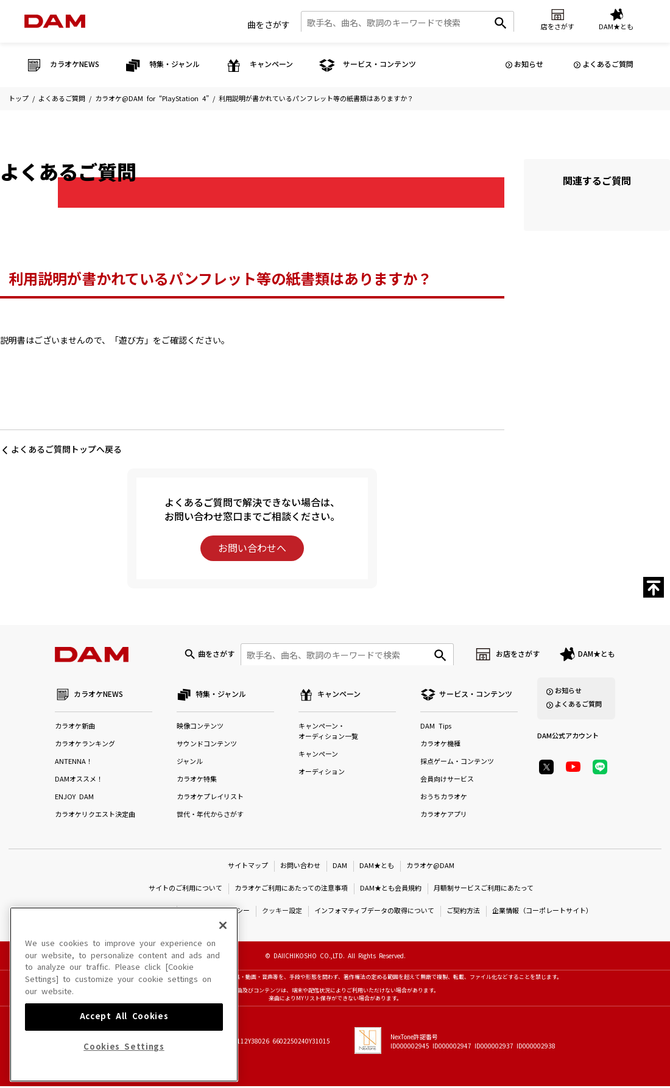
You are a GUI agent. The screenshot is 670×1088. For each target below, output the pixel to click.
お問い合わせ (300, 867)
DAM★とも (596, 655)
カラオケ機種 (440, 746)
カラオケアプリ (443, 816)
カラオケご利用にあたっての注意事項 (291, 890)
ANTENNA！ (74, 763)
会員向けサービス (447, 781)
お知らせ (528, 64)
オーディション (321, 774)
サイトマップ (248, 867)
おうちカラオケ (443, 799)
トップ (19, 99)
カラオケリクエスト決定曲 (95, 816)
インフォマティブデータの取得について (374, 913)
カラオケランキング (85, 746)
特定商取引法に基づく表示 (130, 913)
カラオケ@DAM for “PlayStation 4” (152, 99)
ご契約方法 (463, 913)
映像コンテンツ (200, 728)
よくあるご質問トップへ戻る (66, 449)
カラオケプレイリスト (210, 799)
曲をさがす (268, 23)
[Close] (223, 970)
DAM (340, 867)
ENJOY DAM (74, 799)
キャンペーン (318, 756)
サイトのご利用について (185, 890)
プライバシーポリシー (216, 913)
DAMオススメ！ (79, 781)
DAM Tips (435, 728)
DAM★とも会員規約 (390, 890)
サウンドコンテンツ (207, 746)
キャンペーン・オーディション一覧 (328, 733)
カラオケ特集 (197, 781)
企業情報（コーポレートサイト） (542, 913)
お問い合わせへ (252, 548)
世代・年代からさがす (210, 816)
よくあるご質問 (607, 64)
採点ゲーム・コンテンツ (457, 763)
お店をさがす (518, 655)
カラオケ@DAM (430, 867)
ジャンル (190, 763)
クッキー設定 (282, 913)
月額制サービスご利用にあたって (484, 890)
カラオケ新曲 (75, 728)
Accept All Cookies (124, 1062)
